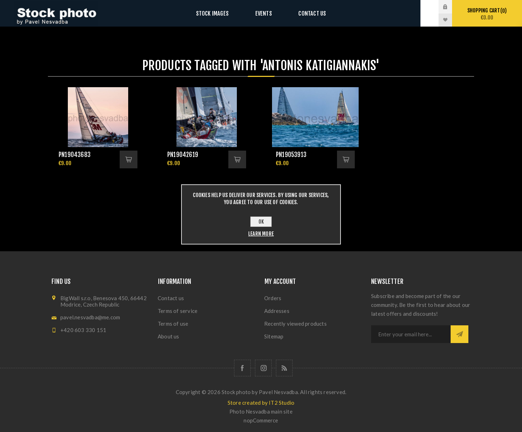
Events (263, 13)
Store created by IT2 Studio (261, 402)
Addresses (276, 311)
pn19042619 (182, 154)
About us (168, 336)
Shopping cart (487, 14)
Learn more (261, 233)
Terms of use (173, 323)
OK (261, 222)
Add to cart (128, 159)
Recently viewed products (295, 323)
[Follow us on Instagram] (263, 368)
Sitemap (273, 336)
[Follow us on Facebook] (242, 368)
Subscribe (459, 334)
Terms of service (177, 311)
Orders (272, 298)
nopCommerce (261, 420)
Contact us (305, 13)
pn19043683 (75, 154)
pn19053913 (291, 154)
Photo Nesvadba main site (261, 411)
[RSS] (284, 368)
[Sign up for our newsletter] (411, 334)
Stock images (219, 13)
